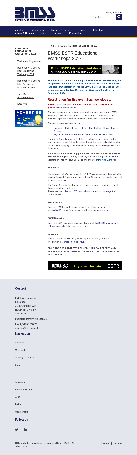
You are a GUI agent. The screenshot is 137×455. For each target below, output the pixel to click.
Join (120, 12)
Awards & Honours (24, 33)
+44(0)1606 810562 (27, 324)
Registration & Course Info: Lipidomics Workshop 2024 (28, 71)
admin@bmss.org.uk (66, 107)
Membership (38, 30)
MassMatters (75, 33)
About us (19, 30)
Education (98, 30)
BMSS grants (61, 210)
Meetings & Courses (61, 30)
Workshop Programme (29, 61)
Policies (58, 33)
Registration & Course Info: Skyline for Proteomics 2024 (28, 84)
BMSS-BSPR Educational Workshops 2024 (25, 51)
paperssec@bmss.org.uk (72, 242)
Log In (111, 12)
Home (51, 46)
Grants (82, 30)
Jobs (43, 33)
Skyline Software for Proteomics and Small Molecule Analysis (84, 134)
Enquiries (22, 103)
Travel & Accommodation (25, 96)
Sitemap (118, 443)
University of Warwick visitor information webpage (87, 191)
